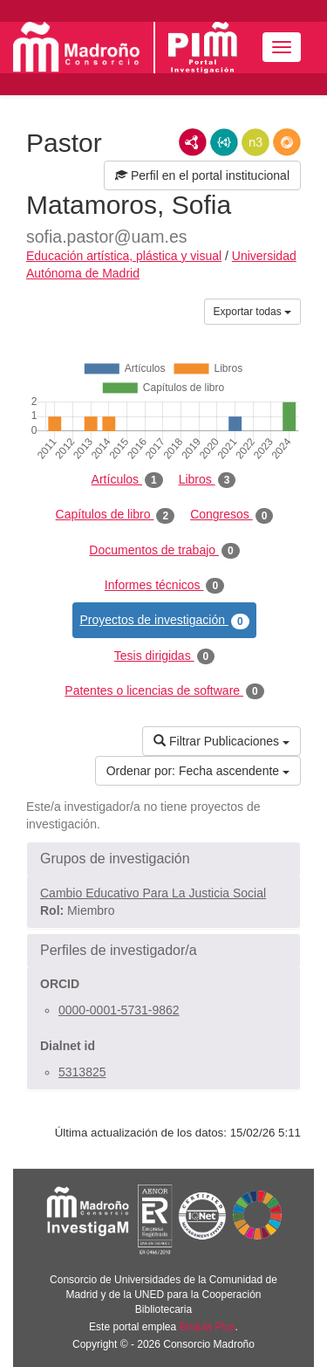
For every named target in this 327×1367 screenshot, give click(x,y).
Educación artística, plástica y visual (123, 256)
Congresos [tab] (231, 515)
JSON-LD (224, 142)
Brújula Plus (207, 1327)
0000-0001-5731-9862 (119, 1010)
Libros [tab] (207, 480)
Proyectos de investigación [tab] (164, 621)
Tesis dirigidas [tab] (164, 656)
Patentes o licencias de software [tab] (164, 691)
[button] (163, 859)
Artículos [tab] (127, 480)
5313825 (82, 1072)
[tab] (163, 859)
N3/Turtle (255, 142)
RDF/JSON (287, 142)
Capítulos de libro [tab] (115, 515)
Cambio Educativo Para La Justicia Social (153, 893)
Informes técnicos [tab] (164, 586)
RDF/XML (193, 142)
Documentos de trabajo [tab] (164, 551)
